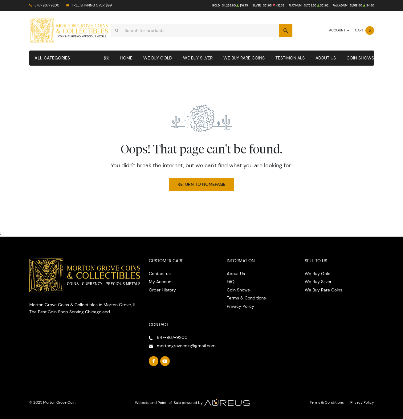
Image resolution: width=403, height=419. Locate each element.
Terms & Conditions (246, 298)
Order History (162, 290)
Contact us (160, 273)
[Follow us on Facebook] (154, 361)
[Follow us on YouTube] (165, 361)
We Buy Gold (157, 58)
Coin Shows (360, 58)
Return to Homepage (201, 184)
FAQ (230, 281)
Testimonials (290, 58)
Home (126, 58)
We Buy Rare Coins (244, 58)
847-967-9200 (47, 5)
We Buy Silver (198, 58)
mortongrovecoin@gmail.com (186, 345)
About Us (325, 58)
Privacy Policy (240, 306)
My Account (161, 281)
